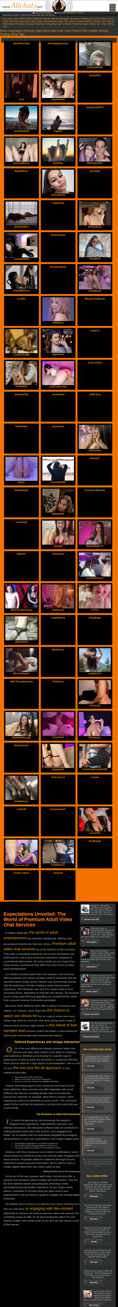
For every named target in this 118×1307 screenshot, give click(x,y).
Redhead (40, 24)
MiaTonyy (58, 585)
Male (112, 5)
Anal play (7, 18)
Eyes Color (50, 30)
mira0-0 (94, 330)
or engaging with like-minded (49, 1208)
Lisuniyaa (21, 522)
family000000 (95, 67)
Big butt (38, 18)
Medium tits (100, 21)
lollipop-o (58, 322)
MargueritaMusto (95, 298)
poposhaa (58, 426)
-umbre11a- (95, 649)
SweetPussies (21, 43)
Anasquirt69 (58, 458)
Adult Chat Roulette (43, 13)
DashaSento (21, 745)
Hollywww (21, 426)
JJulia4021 (21, 386)
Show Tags (18, 34)
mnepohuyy (95, 226)
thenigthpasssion (58, 43)
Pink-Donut (58, 777)
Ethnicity (29, 30)
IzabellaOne (58, 617)
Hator (21, 482)
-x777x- (95, 585)
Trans (112, 10)
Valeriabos (95, 450)
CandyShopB (21, 354)
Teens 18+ (95, 24)
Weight (103, 30)
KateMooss (58, 841)
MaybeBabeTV (94, 522)
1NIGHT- (21, 553)
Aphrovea (58, 354)
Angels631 (58, 745)
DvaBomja (95, 841)
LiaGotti (21, 809)
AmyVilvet (58, 713)
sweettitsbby (21, 258)
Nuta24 (58, 522)
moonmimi (58, 394)
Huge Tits (62, 21)
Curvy (97, 18)
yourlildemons (94, 553)
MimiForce (58, 649)
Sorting (4, 34)
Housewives (50, 21)
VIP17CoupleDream (21, 681)
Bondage (64, 18)
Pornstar (19, 24)
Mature (89, 21)
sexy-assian (95, 362)
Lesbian (80, 21)
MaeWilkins (21, 171)
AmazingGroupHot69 (94, 745)
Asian (16, 18)
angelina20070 (94, 107)
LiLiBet (21, 298)
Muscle (110, 21)
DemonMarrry (21, 163)
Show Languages (11, 30)
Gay (112, 7)
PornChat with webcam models (70, 13)
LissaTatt (94, 809)
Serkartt (58, 873)
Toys (104, 24)
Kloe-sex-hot (21, 841)
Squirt (86, 24)
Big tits (46, 18)
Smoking (77, 24)
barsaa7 (95, 458)
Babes (30, 18)
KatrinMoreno (21, 290)
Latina (72, 21)
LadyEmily (58, 203)
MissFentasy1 (21, 649)
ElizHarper (95, 713)
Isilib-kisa (95, 394)
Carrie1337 (58, 553)
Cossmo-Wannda (95, 490)
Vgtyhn (58, 131)
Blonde (55, 18)
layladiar (58, 163)
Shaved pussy (53, 24)
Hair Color (64, 30)
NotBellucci (21, 777)
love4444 (95, 258)
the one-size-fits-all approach (37, 1068)
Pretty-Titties (21, 873)
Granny (13, 21)
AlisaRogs (95, 617)
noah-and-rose (58, 386)
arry (21, 99)
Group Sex (24, 21)
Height (93, 30)
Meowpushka (95, 163)
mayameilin (58, 99)
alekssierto (21, 617)
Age (38, 30)
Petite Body (8, 24)
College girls (86, 18)
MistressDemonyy (21, 585)
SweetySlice (21, 226)
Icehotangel (21, 490)
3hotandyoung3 (21, 713)
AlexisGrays (58, 234)
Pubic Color (80, 30)
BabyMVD (58, 490)
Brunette (74, 18)
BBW (22, 18)
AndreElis (95, 75)
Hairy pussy (37, 21)
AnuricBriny (58, 194)
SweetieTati (21, 394)
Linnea (95, 777)
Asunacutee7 (58, 809)
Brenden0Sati (58, 266)
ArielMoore (94, 290)
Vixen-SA (94, 681)
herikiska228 (21, 131)
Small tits (66, 24)
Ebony (104, 18)
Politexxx (58, 681)
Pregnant (30, 24)
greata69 (95, 171)
